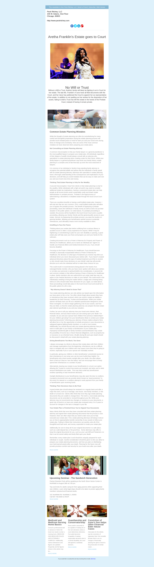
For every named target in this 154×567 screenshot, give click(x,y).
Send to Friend (83, 7)
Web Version (101, 7)
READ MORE (54, 450)
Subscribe (92, 7)
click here (93, 558)
